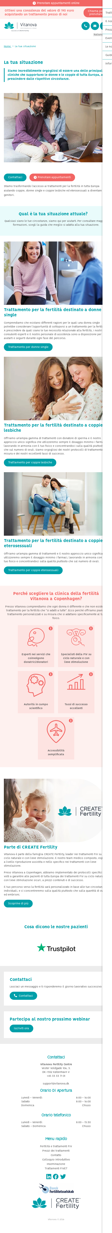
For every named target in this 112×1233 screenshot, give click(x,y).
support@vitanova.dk (56, 1083)
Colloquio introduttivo (56, 1159)
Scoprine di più (18, 903)
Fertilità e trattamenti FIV (56, 1146)
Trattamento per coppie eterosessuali (33, 570)
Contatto (56, 1155)
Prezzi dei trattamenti (56, 1150)
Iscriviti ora (21, 1028)
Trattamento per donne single (28, 347)
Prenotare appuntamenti (52, 177)
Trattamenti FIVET (56, 1168)
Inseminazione (56, 1164)
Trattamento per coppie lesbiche (30, 462)
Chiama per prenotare (96, 13)
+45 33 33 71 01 (56, 1076)
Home (7, 46)
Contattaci (15, 177)
